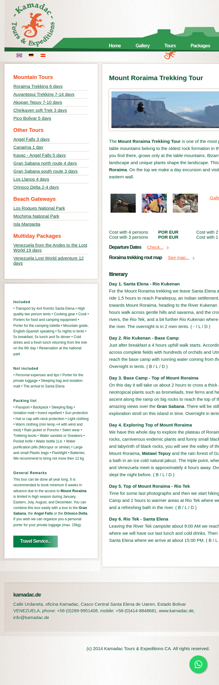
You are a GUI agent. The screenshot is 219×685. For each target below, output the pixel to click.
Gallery (142, 45)
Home (115, 45)
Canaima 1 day (28, 147)
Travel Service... (35, 541)
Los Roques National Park (39, 208)
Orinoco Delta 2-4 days (36, 187)
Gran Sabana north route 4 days (45, 163)
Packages (200, 45)
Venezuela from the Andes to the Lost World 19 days (50, 248)
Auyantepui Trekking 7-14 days (43, 94)
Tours (170, 45)
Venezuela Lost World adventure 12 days (48, 261)
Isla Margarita (26, 224)
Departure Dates (125, 247)
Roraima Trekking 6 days (38, 86)
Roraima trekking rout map (135, 257)
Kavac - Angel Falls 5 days (39, 155)
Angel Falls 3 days (31, 139)
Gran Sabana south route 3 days (45, 171)
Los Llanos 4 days (31, 179)
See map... (179, 257)
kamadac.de (41, 25)
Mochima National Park (36, 216)
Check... (155, 247)
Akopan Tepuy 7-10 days (37, 102)
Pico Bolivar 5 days (32, 118)
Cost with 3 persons (128, 237)
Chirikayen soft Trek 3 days (40, 110)
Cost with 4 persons (128, 232)
